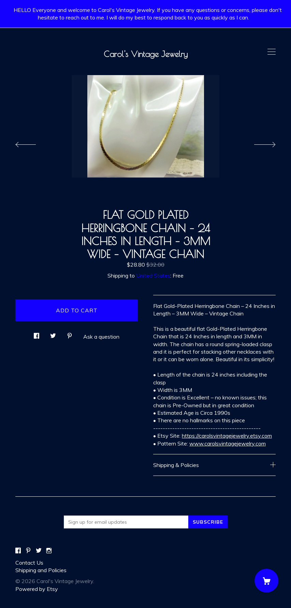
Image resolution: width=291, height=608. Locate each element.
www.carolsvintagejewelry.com (227, 443)
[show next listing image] (259, 143)
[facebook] (18, 550)
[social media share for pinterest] (69, 333)
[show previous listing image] (32, 143)
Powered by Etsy (36, 588)
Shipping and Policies (41, 570)
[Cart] (266, 581)
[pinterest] (28, 550)
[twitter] (39, 550)
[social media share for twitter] (53, 333)
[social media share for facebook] (36, 333)
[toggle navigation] (271, 51)
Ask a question (101, 336)
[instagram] (49, 550)
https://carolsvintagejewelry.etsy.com (227, 435)
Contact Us (29, 562)
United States (153, 275)
